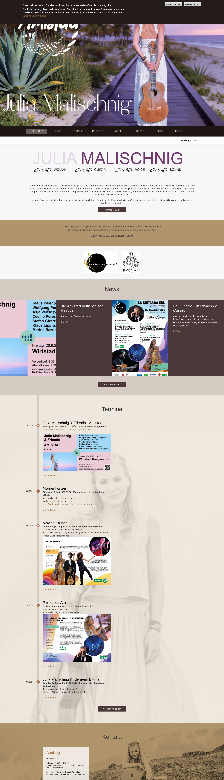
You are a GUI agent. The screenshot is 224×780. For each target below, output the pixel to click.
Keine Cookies (192, 4)
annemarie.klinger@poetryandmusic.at (68, 765)
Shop (160, 131)
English (193, 140)
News (57, 131)
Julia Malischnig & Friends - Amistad (72, 423)
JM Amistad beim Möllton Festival (82, 308)
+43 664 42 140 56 (61, 763)
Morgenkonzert (55, 488)
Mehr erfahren (49, 475)
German (183, 140)
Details (64, 322)
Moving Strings (55, 523)
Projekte (98, 131)
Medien (118, 131)
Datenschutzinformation (34, 16)
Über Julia (36, 131)
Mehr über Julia (112, 210)
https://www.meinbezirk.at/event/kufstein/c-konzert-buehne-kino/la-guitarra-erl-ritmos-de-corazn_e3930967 (195, 322)
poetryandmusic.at (58, 767)
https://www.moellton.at (80, 316)
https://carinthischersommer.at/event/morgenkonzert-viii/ (69, 504)
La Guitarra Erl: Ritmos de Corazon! (195, 308)
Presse (139, 131)
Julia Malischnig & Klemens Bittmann (73, 679)
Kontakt (180, 131)
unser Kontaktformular (69, 772)
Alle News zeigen (112, 384)
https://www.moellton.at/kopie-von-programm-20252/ (68, 429)
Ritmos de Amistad (58, 602)
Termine (78, 131)
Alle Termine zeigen (112, 709)
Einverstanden (173, 4)
